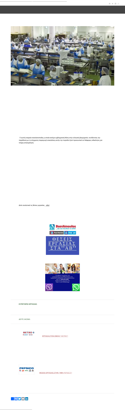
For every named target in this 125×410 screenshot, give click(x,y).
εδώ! (48, 205)
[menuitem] (100, 9)
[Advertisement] (62, 108)
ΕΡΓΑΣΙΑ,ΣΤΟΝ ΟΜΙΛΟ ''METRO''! (55, 336)
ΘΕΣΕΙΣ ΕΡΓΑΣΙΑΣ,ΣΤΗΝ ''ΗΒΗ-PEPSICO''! (55, 373)
